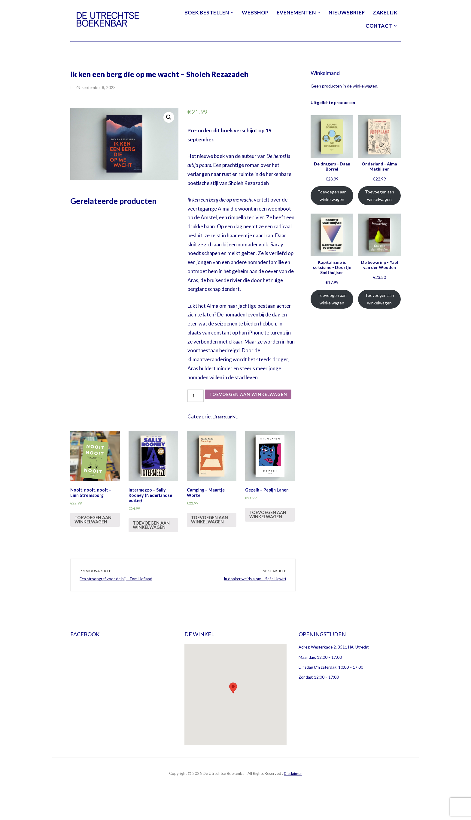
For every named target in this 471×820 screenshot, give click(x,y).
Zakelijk (385, 12)
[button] (233, 715)
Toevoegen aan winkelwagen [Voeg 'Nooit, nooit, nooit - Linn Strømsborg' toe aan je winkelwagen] (94, 542)
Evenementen (296, 12)
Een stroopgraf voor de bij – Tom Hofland (116, 606)
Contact (379, 26)
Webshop (255, 12)
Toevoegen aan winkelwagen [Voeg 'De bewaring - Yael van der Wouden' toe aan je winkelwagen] (379, 299)
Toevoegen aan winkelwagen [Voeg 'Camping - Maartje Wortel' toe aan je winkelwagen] (211, 542)
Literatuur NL (228, 428)
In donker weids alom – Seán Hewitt (255, 606)
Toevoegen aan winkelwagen (238, 407)
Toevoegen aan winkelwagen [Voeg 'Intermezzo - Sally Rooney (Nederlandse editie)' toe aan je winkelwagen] (153, 549)
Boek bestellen (206, 12)
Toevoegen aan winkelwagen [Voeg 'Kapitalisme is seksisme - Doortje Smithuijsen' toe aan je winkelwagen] (332, 299)
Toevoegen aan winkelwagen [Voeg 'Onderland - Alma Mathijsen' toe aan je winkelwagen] (379, 195)
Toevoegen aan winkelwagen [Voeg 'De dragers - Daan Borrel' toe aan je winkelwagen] (332, 195)
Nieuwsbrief (347, 12)
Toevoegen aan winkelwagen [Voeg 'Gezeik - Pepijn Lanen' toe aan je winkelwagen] (269, 542)
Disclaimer (293, 801)
